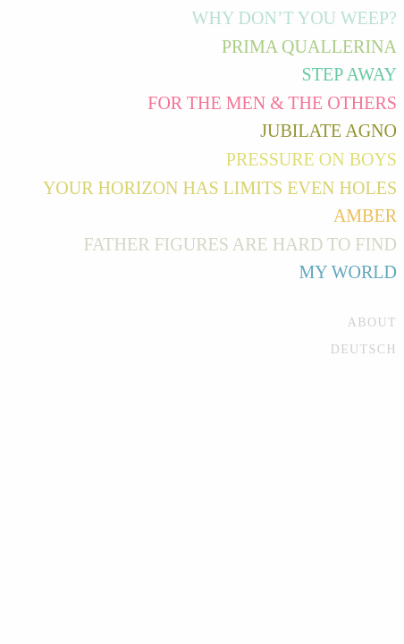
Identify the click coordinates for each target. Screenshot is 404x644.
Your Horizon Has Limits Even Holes (220, 188)
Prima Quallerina (309, 46)
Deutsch (364, 349)
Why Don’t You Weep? (294, 18)
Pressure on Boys (311, 159)
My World (348, 272)
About (372, 322)
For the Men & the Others (272, 103)
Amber (365, 215)
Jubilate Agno (328, 130)
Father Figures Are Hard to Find (240, 244)
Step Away (349, 74)
